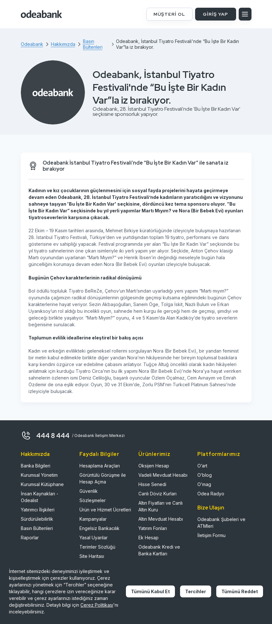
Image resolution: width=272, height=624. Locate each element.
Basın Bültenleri (37, 528)
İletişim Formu (211, 535)
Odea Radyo (210, 493)
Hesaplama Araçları (99, 465)
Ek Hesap (148, 537)
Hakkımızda (35, 454)
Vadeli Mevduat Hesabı (162, 475)
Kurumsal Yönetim (39, 475)
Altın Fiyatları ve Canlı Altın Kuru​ (160, 506)
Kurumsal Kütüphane (42, 484)
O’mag (204, 484)
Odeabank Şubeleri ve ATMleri (221, 523)
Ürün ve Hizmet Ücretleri (105, 509)
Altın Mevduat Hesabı (160, 519)
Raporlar (30, 537)
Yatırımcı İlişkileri (37, 509)
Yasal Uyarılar (93, 537)
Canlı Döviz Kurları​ (157, 493)
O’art (202, 465)
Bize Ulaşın (210, 508)
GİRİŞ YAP (215, 14)
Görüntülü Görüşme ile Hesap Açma (102, 478)
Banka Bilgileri (35, 465)
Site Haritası (91, 556)
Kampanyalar (93, 519)
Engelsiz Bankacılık (99, 528)
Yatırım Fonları (152, 528)
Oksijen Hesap (153, 465)
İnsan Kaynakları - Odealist (39, 497)
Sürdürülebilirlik (37, 519)
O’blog (204, 475)
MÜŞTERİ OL (169, 14)
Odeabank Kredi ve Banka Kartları (159, 550)
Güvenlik (88, 491)
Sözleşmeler (92, 500)
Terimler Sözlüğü (97, 547)
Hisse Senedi (152, 484)
